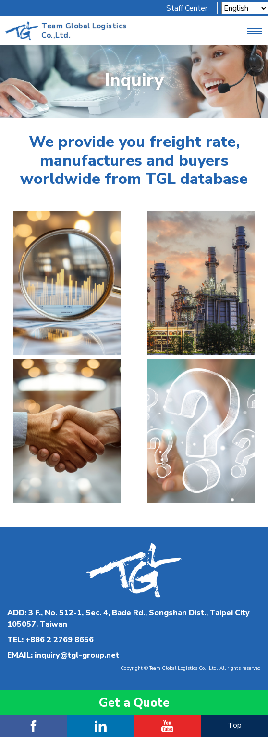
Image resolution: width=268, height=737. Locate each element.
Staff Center (186, 8)
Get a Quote (134, 702)
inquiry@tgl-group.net (77, 655)
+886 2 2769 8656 (59, 639)
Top (235, 725)
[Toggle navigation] (254, 31)
